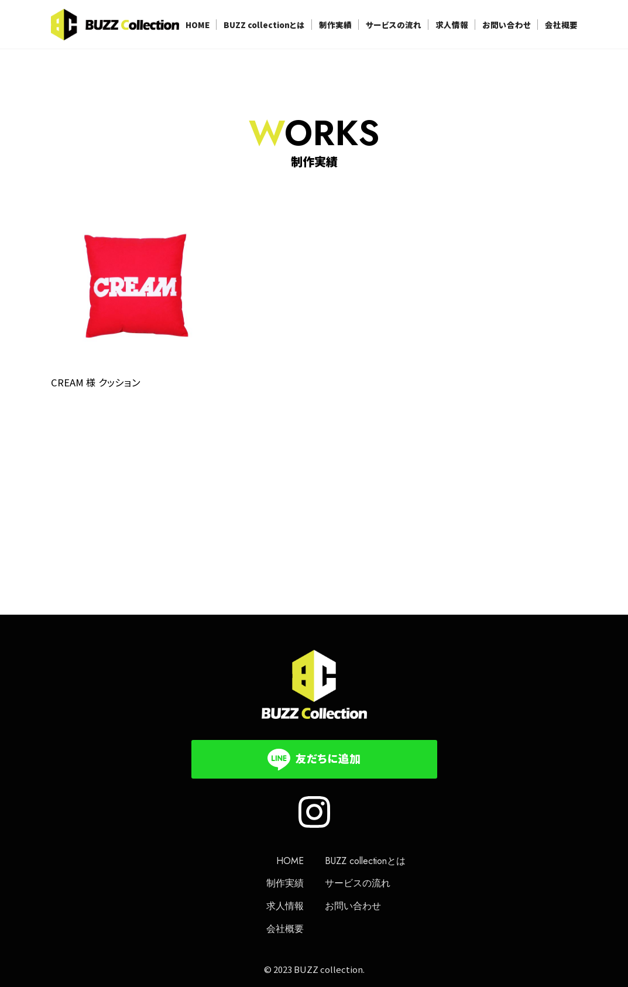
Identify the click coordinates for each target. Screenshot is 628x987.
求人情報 (451, 24)
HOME (198, 24)
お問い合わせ (506, 24)
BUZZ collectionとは (264, 24)
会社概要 (561, 24)
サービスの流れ (393, 24)
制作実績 (335, 24)
